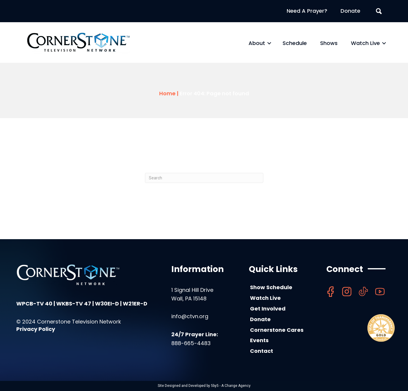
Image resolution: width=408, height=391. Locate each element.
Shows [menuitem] (329, 43)
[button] (269, 43)
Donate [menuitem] (350, 11)
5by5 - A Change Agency (231, 386)
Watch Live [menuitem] (365, 43)
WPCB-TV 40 (34, 303)
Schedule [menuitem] (295, 43)
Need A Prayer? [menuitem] (307, 11)
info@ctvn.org (189, 316)
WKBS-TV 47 (73, 303)
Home (167, 93)
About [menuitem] (257, 43)
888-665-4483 (191, 343)
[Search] (204, 178)
